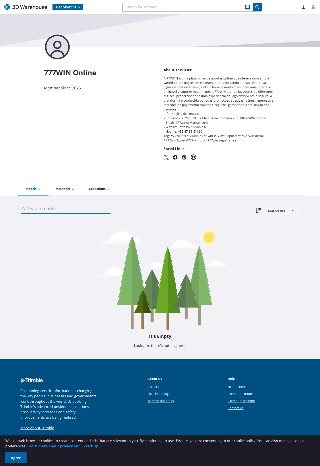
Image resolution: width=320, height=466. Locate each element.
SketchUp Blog (158, 394)
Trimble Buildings (160, 401)
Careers (153, 387)
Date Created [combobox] (276, 211)
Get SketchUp (68, 7)
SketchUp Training (241, 401)
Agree (16, 457)
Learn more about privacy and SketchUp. (63, 446)
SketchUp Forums (241, 394)
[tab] (33, 189)
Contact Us (236, 408)
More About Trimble (37, 427)
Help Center (236, 387)
